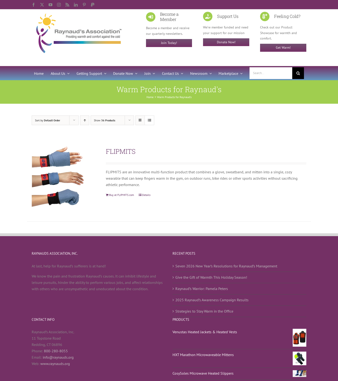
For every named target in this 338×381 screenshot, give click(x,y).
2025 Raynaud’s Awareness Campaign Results (212, 300)
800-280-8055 (56, 351)
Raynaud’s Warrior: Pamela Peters (201, 288)
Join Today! (169, 43)
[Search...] (271, 73)
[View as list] (149, 120)
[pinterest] (84, 5)
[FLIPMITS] (63, 178)
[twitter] (42, 5)
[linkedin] (76, 5)
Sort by (47, 120)
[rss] (67, 5)
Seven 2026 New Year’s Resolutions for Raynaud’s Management (226, 266)
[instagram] (59, 5)
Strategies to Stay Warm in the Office (204, 311)
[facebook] (33, 5)
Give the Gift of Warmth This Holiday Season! (211, 277)
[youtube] (50, 5)
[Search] (298, 73)
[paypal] (93, 5)
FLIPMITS (120, 151)
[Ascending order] (84, 120)
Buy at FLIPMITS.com (121, 195)
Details (146, 195)
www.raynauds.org (55, 363)
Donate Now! (226, 42)
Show (104, 120)
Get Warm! (283, 47)
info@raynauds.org (58, 357)
